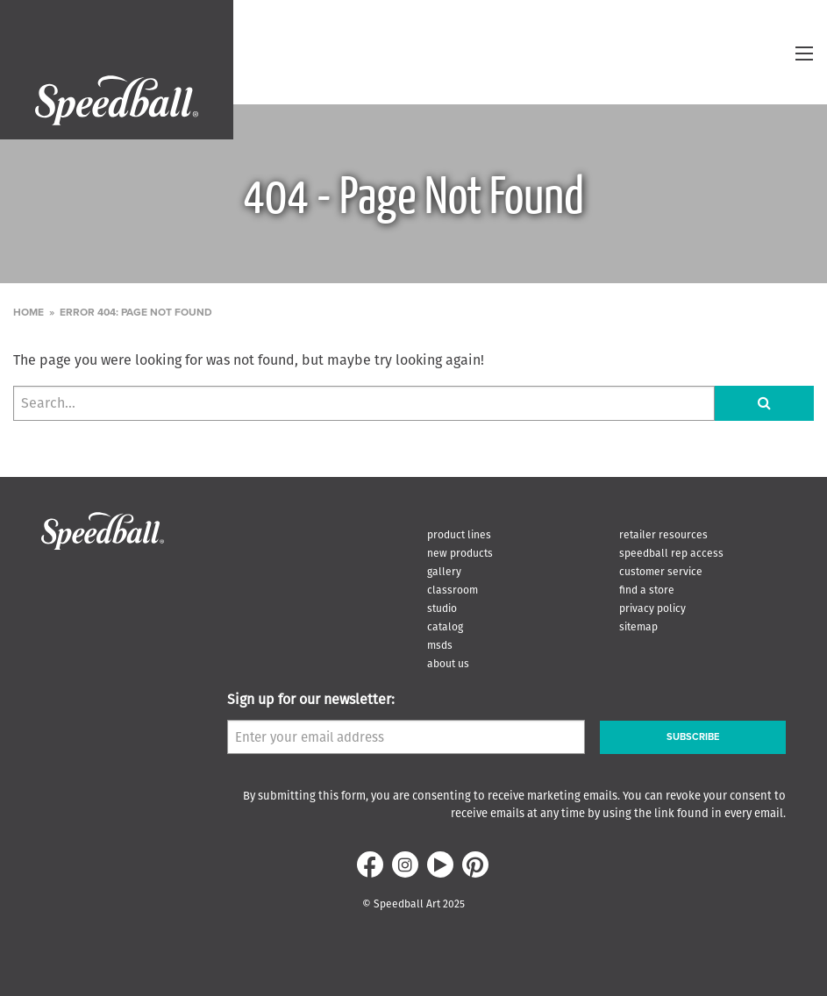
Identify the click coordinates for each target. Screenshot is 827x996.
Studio (442, 608)
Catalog (445, 626)
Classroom (452, 589)
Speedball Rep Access (671, 552)
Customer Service (660, 571)
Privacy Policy (652, 608)
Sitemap (638, 626)
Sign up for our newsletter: (311, 699)
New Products (460, 552)
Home (28, 312)
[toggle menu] (804, 53)
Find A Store (646, 589)
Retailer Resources (663, 534)
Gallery (444, 571)
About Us (448, 663)
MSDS (440, 644)
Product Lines (459, 534)
